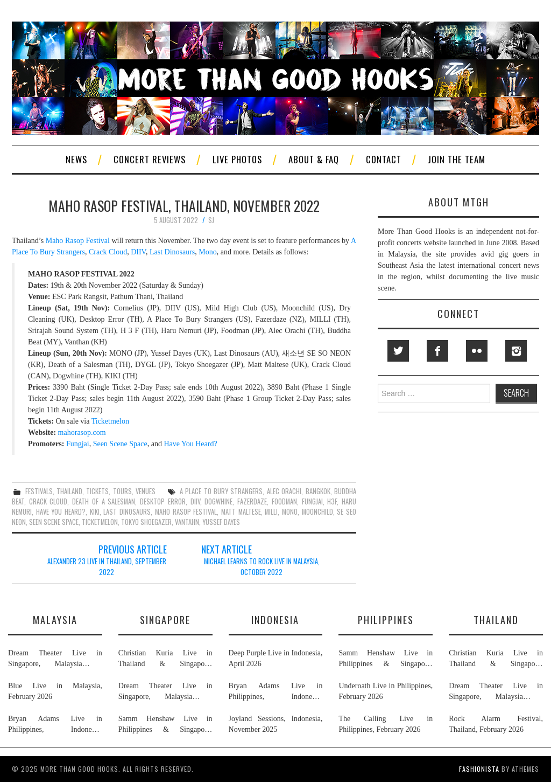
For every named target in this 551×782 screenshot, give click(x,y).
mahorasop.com (82, 432)
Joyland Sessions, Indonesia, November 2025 (276, 724)
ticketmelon (100, 522)
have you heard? (61, 512)
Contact (383, 159)
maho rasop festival (186, 512)
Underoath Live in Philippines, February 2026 (385, 691)
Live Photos (237, 159)
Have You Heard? (190, 444)
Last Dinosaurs (172, 252)
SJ (211, 220)
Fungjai (77, 444)
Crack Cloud (108, 252)
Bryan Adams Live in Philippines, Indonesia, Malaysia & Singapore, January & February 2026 (55, 725)
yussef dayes (221, 522)
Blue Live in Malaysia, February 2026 (55, 691)
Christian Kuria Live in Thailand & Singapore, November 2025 (165, 659)
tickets (97, 491)
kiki (95, 512)
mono (290, 512)
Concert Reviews (150, 159)
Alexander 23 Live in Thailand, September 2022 (106, 566)
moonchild (317, 512)
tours (122, 491)
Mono (207, 252)
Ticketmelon (110, 421)
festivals (39, 491)
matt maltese (241, 512)
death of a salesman (103, 501)
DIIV (138, 252)
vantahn (187, 522)
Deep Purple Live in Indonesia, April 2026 (276, 658)
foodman (284, 501)
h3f (332, 501)
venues (146, 491)
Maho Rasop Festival (78, 241)
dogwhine (218, 501)
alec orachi (284, 491)
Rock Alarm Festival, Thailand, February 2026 (496, 724)
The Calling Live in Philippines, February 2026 (385, 724)
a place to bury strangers (221, 491)
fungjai (312, 501)
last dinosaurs (127, 512)
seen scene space (54, 522)
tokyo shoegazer (146, 522)
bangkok (318, 491)
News (76, 159)
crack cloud (48, 501)
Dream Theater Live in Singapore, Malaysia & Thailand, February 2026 (55, 659)
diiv (195, 501)
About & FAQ (313, 159)
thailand (69, 491)
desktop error (163, 501)
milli (271, 512)
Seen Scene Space (120, 444)
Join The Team (456, 159)
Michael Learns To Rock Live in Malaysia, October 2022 (262, 566)
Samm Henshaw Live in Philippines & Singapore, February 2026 (165, 725)
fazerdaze (252, 501)
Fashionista (479, 769)
